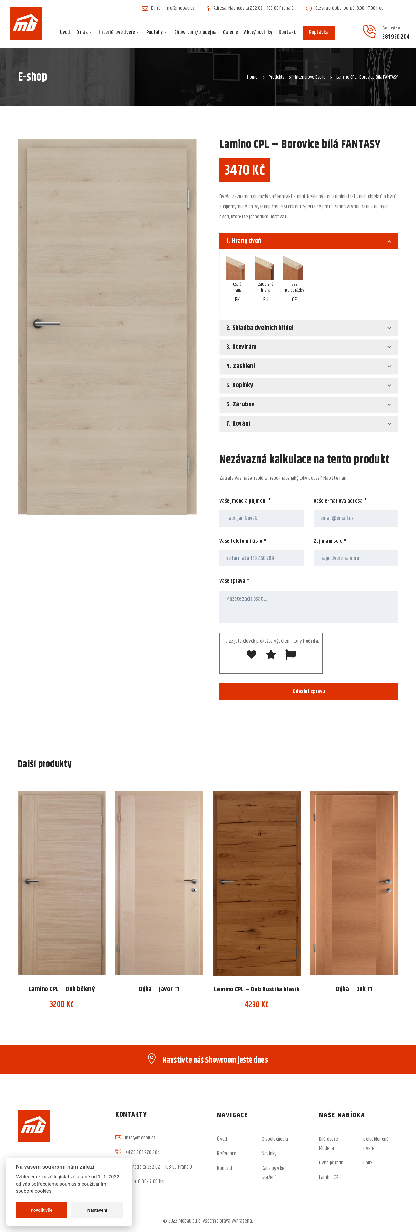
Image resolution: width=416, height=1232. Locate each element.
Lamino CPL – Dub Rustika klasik (256, 990)
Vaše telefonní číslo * (243, 546)
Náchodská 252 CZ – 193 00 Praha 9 (158, 1167)
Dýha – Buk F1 (354, 989)
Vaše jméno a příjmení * (245, 506)
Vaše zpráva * (234, 586)
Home (252, 77)
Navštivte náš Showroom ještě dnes (215, 1060)
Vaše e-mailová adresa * (340, 506)
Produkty (276, 77)
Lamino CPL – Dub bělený (62, 989)
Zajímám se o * (330, 546)
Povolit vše (41, 1210)
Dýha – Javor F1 (159, 989)
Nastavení (97, 1210)
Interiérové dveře (310, 77)
